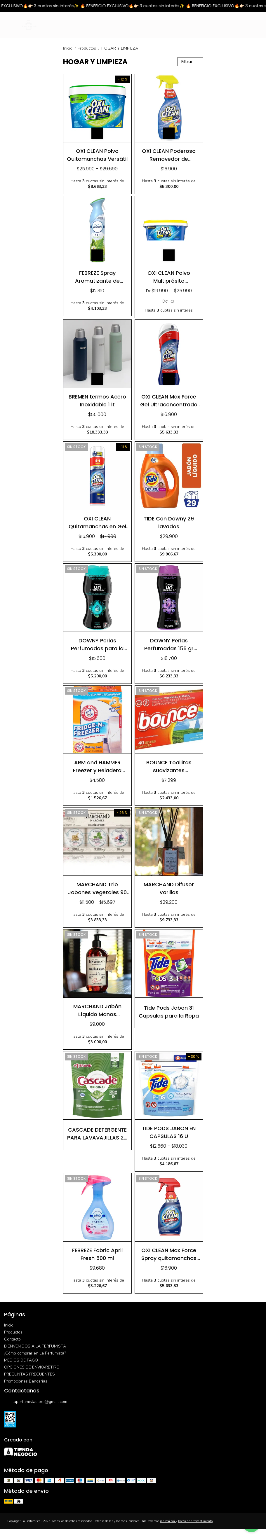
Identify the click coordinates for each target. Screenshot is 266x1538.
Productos (89, 48)
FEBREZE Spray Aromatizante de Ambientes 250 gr (97, 276)
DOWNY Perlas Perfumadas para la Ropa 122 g (97, 644)
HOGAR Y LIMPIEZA (119, 48)
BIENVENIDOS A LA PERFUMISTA (35, 1346)
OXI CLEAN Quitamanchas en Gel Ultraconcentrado (97, 522)
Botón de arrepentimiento (195, 1521)
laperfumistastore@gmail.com (35, 1402)
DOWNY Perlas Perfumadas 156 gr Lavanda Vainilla (169, 644)
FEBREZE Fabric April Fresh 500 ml (97, 1254)
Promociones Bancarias (25, 1381)
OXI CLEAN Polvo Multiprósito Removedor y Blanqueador (168, 276)
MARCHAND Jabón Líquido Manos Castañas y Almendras (97, 1010)
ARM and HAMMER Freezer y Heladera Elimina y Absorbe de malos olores (97, 766)
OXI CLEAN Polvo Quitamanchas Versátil (97, 154)
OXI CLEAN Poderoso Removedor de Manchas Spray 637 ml (169, 154)
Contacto (12, 1339)
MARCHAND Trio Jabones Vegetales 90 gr (97, 888)
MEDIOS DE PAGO (21, 1360)
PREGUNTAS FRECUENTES (29, 1374)
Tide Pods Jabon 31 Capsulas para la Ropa (169, 1011)
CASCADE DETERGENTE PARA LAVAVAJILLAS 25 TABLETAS (97, 1133)
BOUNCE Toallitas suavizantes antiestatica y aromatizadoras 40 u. (168, 766)
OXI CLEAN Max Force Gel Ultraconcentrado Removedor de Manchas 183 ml (168, 400)
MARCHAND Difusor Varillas (169, 888)
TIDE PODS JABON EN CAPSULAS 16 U (169, 1132)
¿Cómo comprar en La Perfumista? (35, 1353)
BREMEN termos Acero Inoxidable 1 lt (97, 400)
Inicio (70, 48)
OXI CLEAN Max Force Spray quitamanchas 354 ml (169, 1254)
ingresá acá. (168, 1521)
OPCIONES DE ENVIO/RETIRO (32, 1367)
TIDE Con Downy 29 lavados (169, 522)
